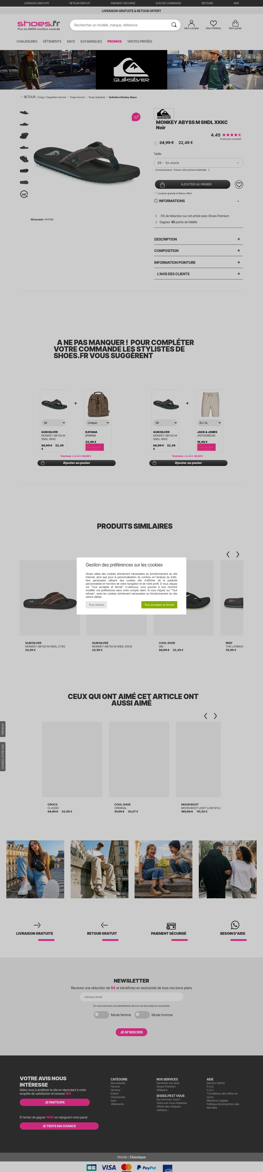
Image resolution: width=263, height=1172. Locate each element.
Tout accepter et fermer (159, 604)
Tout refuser (96, 604)
